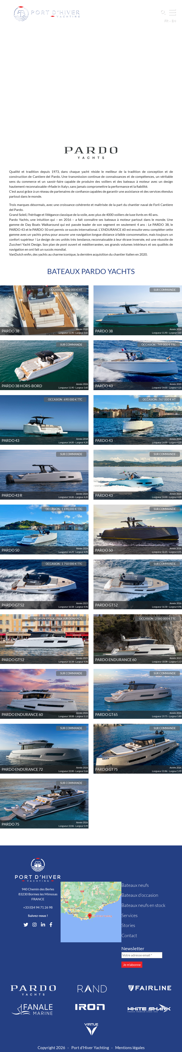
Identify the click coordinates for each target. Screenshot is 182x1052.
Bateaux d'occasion (139, 895)
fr (166, 21)
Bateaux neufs (135, 885)
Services (129, 915)
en (173, 21)
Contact (129, 935)
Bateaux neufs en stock (143, 905)
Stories (128, 925)
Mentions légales (130, 1047)
